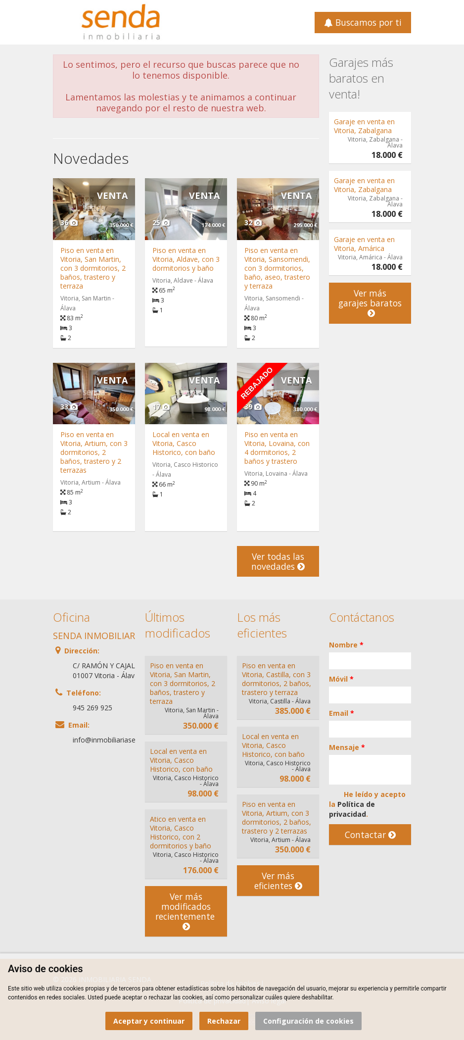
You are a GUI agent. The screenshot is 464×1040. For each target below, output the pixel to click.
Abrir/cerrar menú (61, 21)
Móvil (341, 679)
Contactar (370, 835)
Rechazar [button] (223, 1021)
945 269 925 (92, 707)
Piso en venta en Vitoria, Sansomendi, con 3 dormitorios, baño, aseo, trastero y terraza (277, 268)
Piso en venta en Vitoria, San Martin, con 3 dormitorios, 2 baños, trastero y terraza (93, 268)
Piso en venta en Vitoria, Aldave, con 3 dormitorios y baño (186, 259)
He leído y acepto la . (367, 804)
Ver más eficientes (278, 880)
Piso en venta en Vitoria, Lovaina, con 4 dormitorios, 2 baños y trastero (277, 448)
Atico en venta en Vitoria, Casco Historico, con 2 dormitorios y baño (180, 832)
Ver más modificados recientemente (186, 911)
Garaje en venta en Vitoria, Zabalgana (364, 126)
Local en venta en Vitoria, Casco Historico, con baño (183, 443)
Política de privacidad (352, 809)
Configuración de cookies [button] (308, 1021)
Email (341, 713)
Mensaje (347, 747)
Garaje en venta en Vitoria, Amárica (364, 244)
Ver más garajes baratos (370, 303)
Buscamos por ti (363, 22)
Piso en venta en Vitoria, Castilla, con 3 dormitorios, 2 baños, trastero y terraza (276, 679)
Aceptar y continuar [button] (149, 1021)
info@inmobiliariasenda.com (118, 739)
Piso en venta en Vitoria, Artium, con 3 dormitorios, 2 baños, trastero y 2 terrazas (94, 452)
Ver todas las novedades (278, 561)
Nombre (346, 644)
